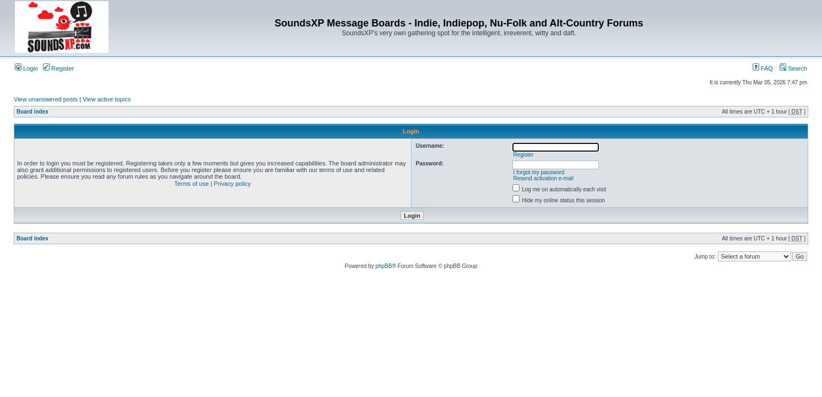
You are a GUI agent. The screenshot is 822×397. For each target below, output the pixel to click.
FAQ (763, 68)
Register (58, 68)
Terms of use (191, 183)
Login (26, 68)
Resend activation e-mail (543, 178)
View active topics (107, 99)
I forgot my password (538, 172)
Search (793, 68)
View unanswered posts (46, 99)
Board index (32, 112)
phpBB (383, 266)
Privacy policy (232, 183)
